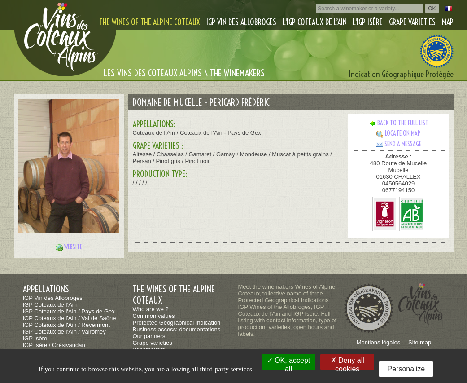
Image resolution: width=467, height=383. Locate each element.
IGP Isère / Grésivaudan (54, 345)
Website (73, 247)
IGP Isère (35, 338)
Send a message (398, 144)
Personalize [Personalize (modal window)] (406, 369)
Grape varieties (412, 22)
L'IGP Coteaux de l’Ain (315, 22)
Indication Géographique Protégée (401, 74)
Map (448, 22)
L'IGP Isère (368, 22)
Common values (154, 316)
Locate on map (398, 133)
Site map (419, 342)
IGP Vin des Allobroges (241, 22)
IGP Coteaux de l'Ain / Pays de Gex (69, 311)
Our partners (149, 336)
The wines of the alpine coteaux (149, 22)
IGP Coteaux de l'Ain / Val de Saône (69, 318)
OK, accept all (288, 363)
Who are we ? (151, 309)
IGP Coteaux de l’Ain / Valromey (64, 331)
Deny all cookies (347, 363)
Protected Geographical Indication (177, 322)
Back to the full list (398, 123)
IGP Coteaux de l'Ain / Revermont (66, 324)
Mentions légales (379, 342)
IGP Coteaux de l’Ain (50, 304)
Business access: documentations (177, 329)
